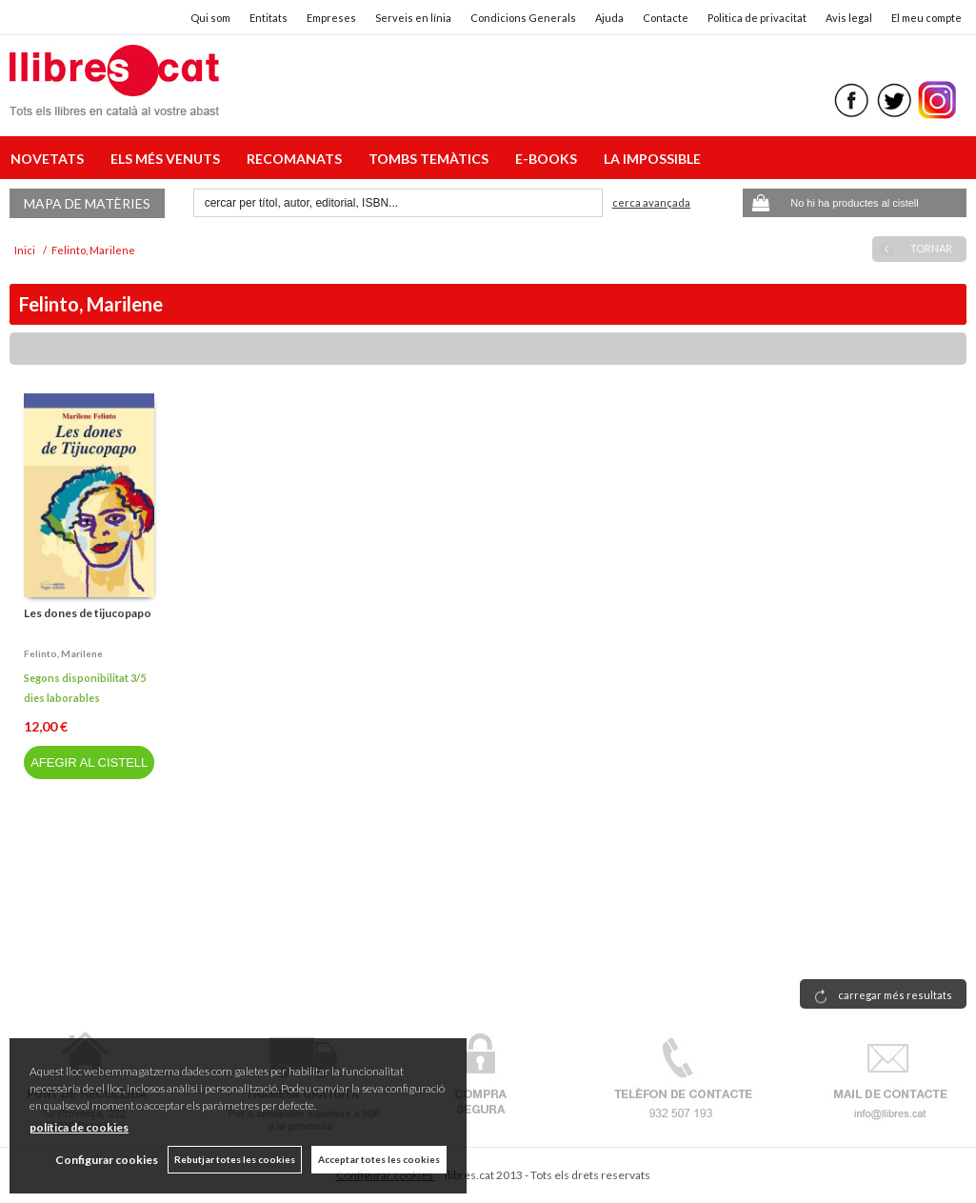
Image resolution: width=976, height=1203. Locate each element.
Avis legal (849, 17)
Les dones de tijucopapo (87, 613)
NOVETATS (50, 158)
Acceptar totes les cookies (379, 1159)
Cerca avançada (651, 202)
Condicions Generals (523, 17)
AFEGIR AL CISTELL (89, 762)
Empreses (331, 17)
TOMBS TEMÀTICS (431, 158)
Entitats (268, 17)
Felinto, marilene (63, 653)
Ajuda (609, 17)
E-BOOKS (549, 158)
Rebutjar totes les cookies (234, 1159)
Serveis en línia (413, 17)
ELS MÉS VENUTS (168, 158)
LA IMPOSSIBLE (652, 158)
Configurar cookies (106, 1160)
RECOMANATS (297, 158)
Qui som (210, 17)
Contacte (665, 17)
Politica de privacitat (757, 17)
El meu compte (926, 17)
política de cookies (79, 1127)
